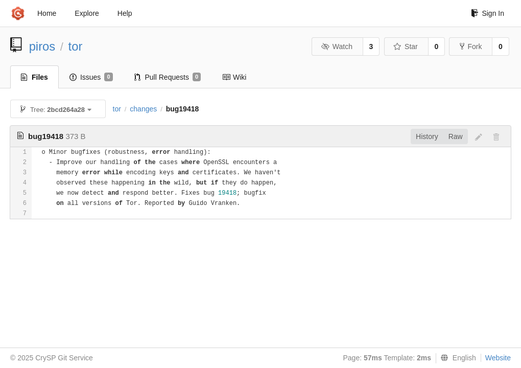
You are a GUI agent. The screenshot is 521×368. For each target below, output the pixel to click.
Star (405, 46)
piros (42, 46)
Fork (471, 46)
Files (34, 77)
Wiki (234, 77)
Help (124, 13)
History (427, 136)
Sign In (487, 13)
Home (46, 13)
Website (498, 358)
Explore (87, 13)
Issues (91, 77)
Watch (336, 46)
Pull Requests (167, 77)
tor (75, 46)
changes (143, 109)
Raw (455, 136)
